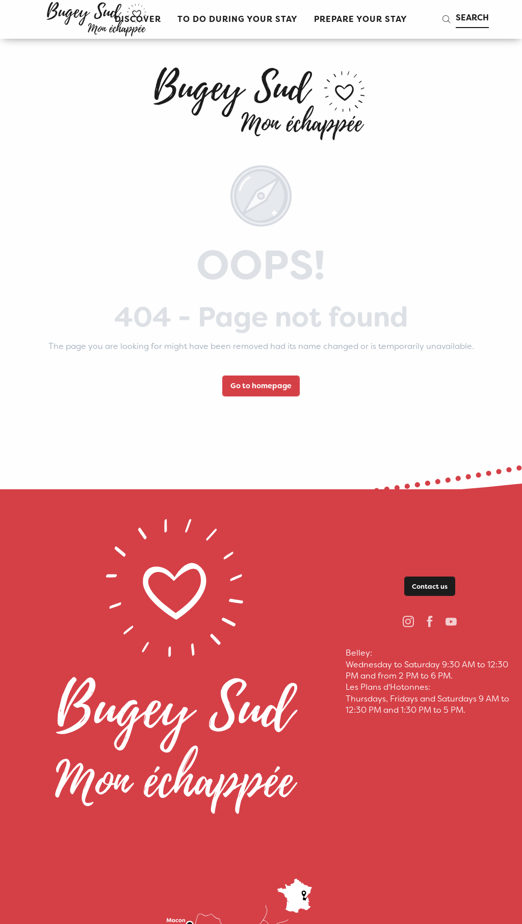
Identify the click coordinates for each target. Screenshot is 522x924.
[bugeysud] (261, 100)
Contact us (430, 586)
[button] (237, 19)
